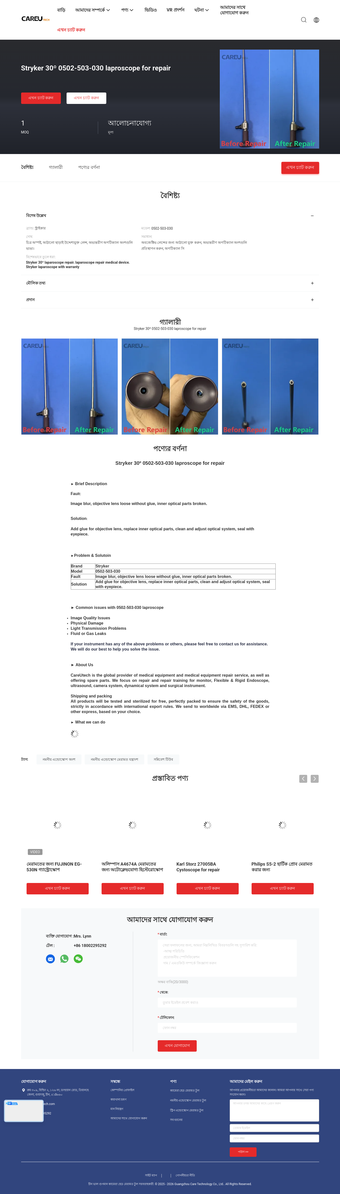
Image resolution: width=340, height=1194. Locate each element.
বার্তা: (163, 934)
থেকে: (164, 992)
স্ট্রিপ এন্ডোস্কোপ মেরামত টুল (187, 1110)
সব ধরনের (176, 1120)
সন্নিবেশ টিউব (163, 759)
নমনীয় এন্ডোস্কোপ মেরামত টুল (188, 1100)
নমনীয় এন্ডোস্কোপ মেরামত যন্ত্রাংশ (114, 759)
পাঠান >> (243, 1152)
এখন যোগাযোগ (177, 1045)
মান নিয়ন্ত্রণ (117, 1109)
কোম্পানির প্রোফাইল (123, 1090)
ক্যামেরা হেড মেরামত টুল (185, 1090)
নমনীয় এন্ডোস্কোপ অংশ (59, 759)
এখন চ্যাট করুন (41, 97)
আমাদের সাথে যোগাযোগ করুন (129, 1118)
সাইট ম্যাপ (151, 1175)
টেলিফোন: (167, 1018)
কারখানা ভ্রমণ (119, 1099)
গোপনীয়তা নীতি (185, 1175)
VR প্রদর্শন (176, 9)
